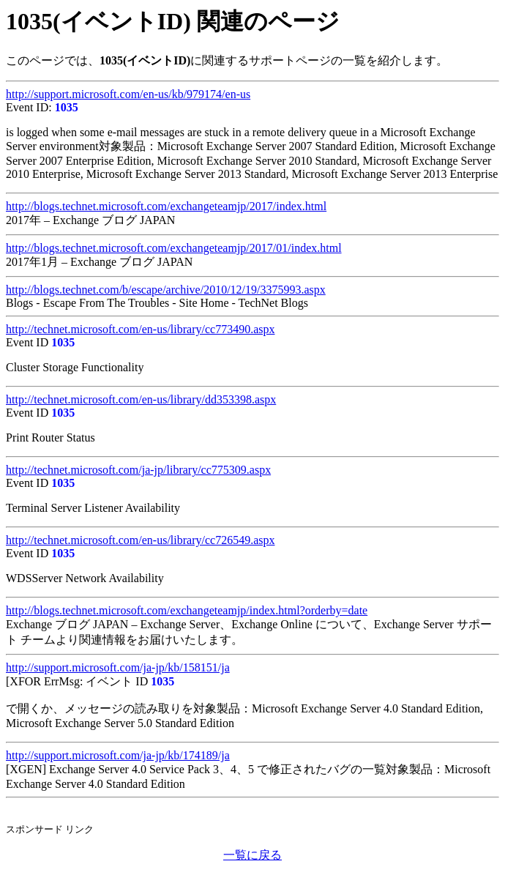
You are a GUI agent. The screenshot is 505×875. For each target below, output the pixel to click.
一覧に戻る (252, 855)
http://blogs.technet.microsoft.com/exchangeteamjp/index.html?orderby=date (186, 610)
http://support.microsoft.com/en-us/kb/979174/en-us (128, 94)
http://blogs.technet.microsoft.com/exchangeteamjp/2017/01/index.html (174, 248)
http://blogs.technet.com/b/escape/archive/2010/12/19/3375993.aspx (166, 289)
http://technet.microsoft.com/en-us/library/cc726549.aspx (140, 540)
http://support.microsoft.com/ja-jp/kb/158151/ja (118, 667)
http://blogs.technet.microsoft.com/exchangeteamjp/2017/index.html (166, 206)
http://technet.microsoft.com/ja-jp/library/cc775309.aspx (138, 469)
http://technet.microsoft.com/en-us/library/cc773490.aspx (140, 329)
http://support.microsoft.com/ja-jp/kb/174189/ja (118, 755)
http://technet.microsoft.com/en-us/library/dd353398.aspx (141, 399)
